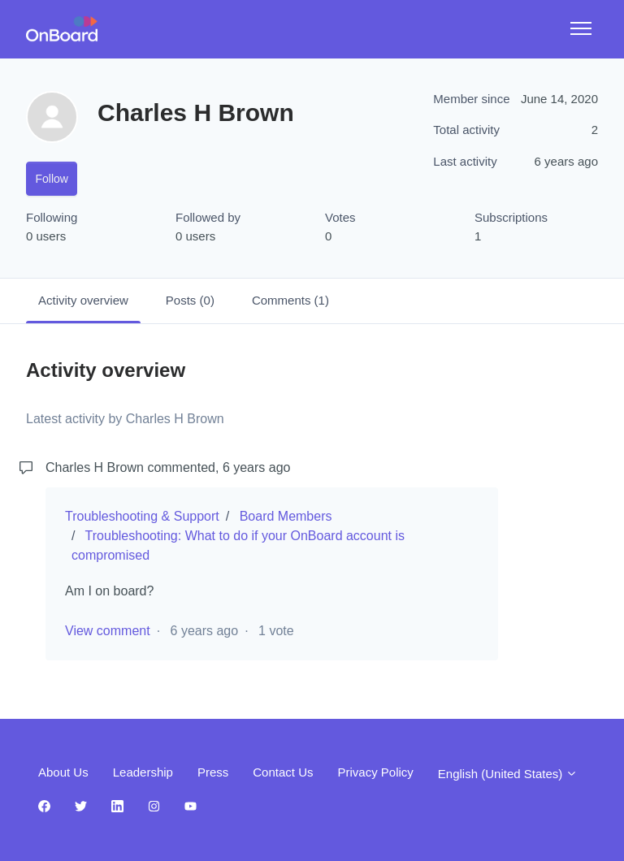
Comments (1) (290, 300)
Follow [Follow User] (52, 178)
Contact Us (283, 772)
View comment (107, 631)
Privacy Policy (375, 772)
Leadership (143, 772)
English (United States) (508, 774)
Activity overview (83, 300)
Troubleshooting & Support (142, 516)
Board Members (286, 516)
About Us (63, 772)
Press (212, 772)
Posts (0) (190, 300)
